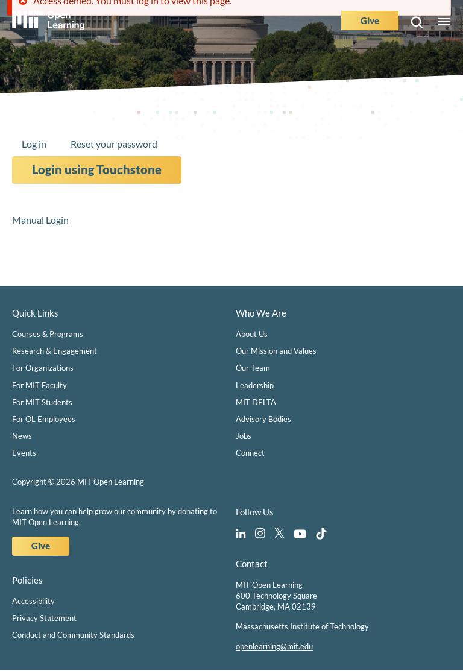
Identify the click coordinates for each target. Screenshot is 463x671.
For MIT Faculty (39, 385)
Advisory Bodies (263, 419)
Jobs (243, 436)
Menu (444, 22)
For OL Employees (43, 419)
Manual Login (40, 219)
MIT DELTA (256, 402)
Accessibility (33, 601)
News (22, 436)
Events (24, 453)
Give (370, 20)
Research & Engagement (54, 351)
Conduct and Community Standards (73, 635)
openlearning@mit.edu (274, 646)
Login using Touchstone (97, 169)
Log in (34, 144)
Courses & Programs (47, 334)
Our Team (253, 368)
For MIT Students (42, 402)
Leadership (255, 385)
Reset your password (114, 144)
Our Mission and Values (276, 351)
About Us (252, 334)
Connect (250, 453)
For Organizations (43, 368)
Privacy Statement (44, 618)
